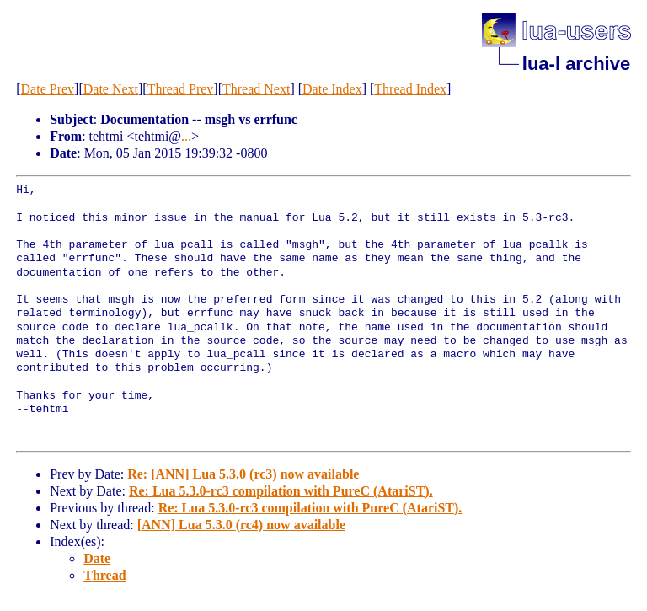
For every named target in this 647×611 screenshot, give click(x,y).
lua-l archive (576, 63)
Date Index (332, 89)
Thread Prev (180, 89)
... (186, 136)
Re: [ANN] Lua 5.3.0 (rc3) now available (243, 474)
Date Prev (48, 89)
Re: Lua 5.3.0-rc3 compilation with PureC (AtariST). (281, 491)
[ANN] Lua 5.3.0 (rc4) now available (241, 524)
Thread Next (256, 89)
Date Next (110, 89)
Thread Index (410, 89)
